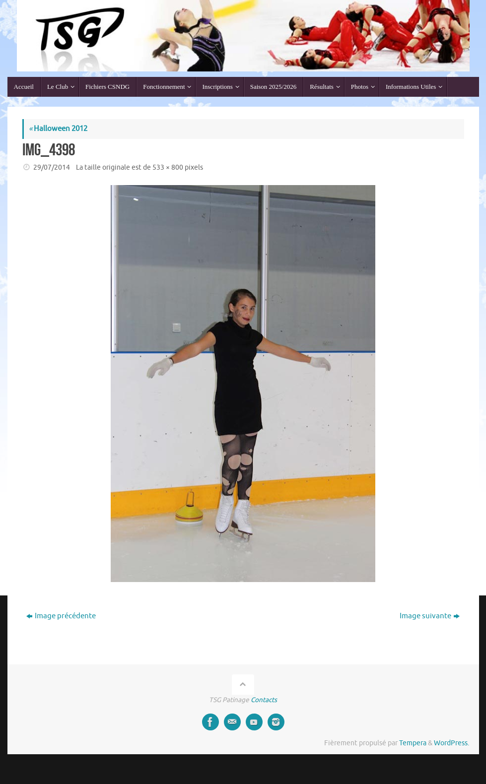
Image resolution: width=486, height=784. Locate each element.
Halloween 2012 (58, 128)
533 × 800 (167, 167)
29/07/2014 (51, 167)
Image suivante (430, 616)
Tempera (412, 743)
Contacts (264, 700)
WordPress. (451, 743)
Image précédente (61, 616)
